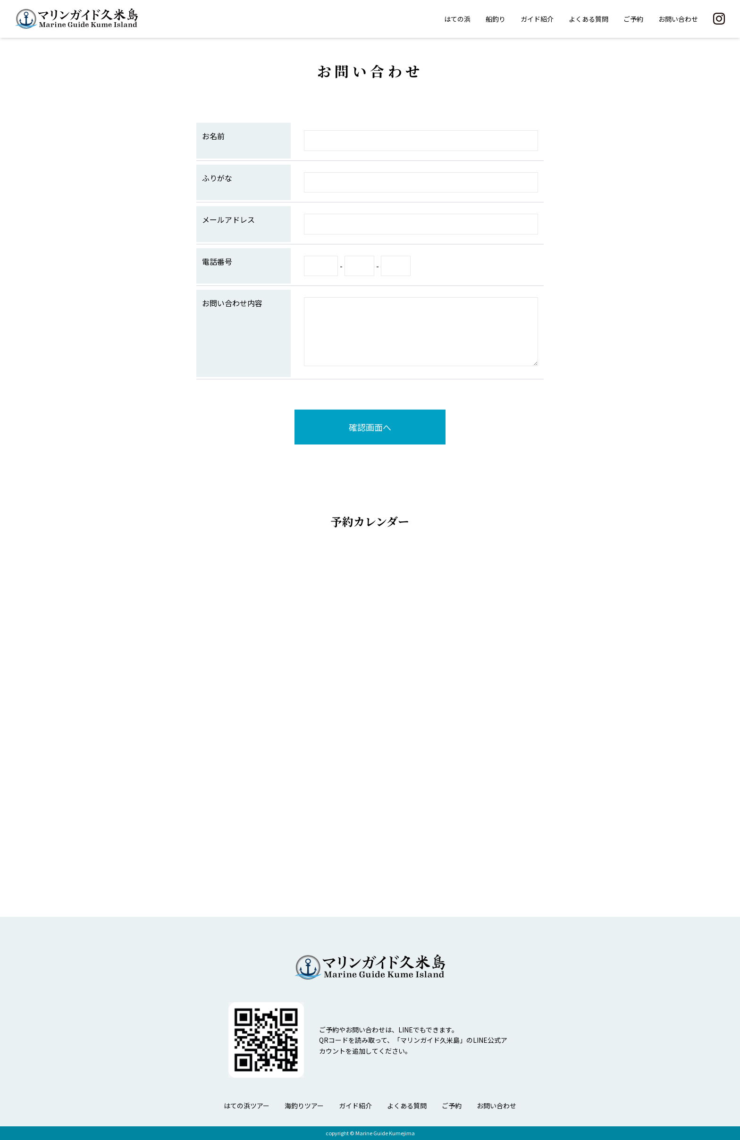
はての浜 (457, 19)
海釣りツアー (304, 1105)
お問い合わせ (678, 19)
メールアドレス (228, 219)
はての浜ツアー (246, 1105)
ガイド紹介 (537, 19)
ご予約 (633, 19)
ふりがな (217, 178)
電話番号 (217, 261)
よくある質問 (588, 19)
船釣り (495, 19)
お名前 (213, 136)
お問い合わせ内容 (232, 303)
